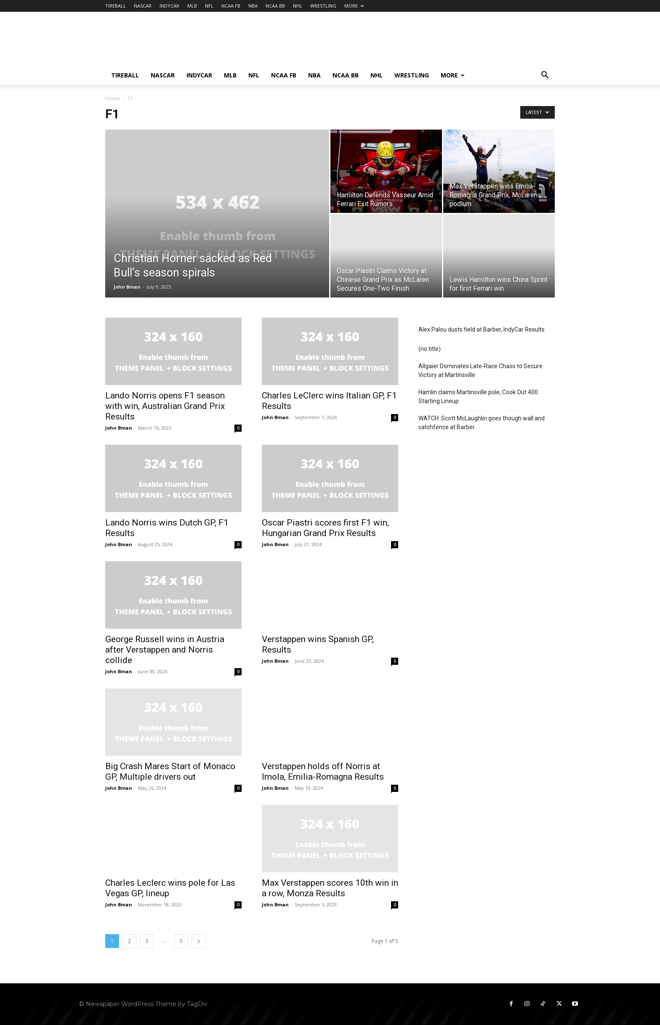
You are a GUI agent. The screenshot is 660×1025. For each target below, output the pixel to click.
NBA (253, 6)
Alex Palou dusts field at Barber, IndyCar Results (481, 329)
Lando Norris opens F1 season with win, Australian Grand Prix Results (165, 406)
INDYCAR (169, 6)
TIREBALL (115, 6)
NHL (297, 6)
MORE (354, 6)
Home (112, 98)
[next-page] (199, 941)
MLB (192, 6)
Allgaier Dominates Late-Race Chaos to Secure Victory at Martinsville (480, 370)
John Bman (127, 287)
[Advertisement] (401, 42)
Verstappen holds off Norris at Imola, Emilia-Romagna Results (323, 771)
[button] (545, 76)
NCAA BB (275, 6)
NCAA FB (230, 6)
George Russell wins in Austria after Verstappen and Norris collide (164, 649)
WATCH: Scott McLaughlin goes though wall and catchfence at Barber (481, 422)
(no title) (429, 348)
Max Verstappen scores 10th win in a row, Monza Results (330, 888)
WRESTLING (323, 6)
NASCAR (143, 6)
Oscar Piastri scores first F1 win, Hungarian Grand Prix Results (325, 528)
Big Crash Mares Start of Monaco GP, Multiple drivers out (170, 771)
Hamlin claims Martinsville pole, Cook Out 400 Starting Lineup (478, 396)
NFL (209, 6)
